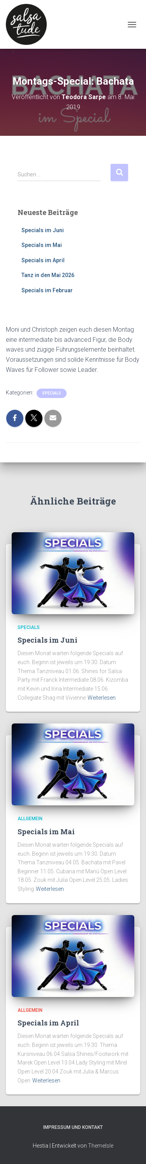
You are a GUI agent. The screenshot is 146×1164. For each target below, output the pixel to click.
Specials (51, 393)
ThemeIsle (100, 1146)
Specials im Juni (42, 230)
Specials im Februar (47, 290)
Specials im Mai (41, 245)
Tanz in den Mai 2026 (47, 275)
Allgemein (30, 818)
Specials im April (43, 260)
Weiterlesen (102, 698)
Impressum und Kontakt (73, 1127)
